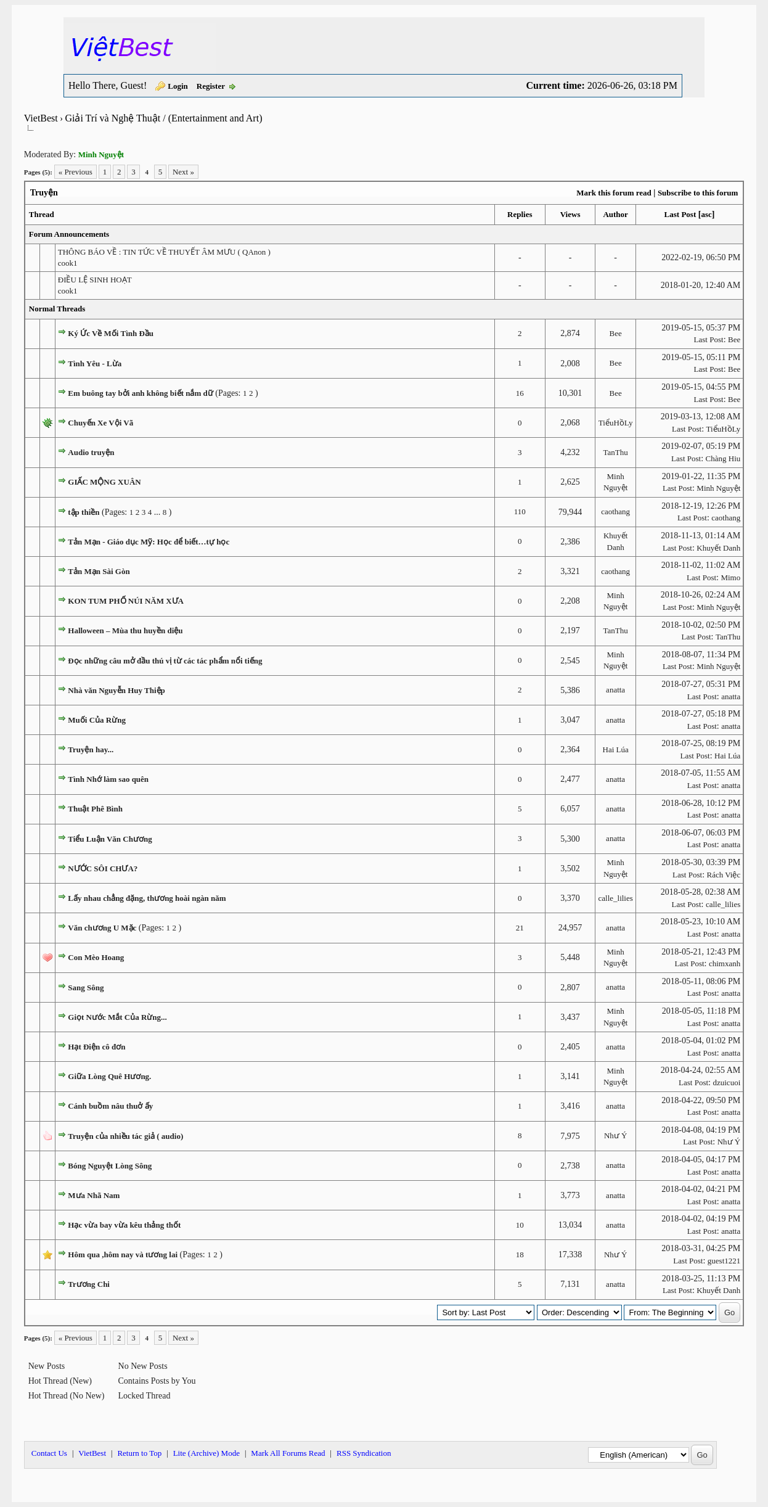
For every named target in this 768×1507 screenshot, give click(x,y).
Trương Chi (89, 1284)
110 (520, 511)
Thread (41, 214)
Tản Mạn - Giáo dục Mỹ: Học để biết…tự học (148, 541)
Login (178, 86)
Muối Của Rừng (97, 720)
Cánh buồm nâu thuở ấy (110, 1106)
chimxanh (724, 963)
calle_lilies (615, 898)
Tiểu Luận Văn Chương (110, 839)
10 (520, 1225)
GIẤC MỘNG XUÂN (104, 482)
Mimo (730, 577)
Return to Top (139, 1453)
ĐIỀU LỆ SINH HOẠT (95, 279)
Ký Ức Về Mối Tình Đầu (110, 333)
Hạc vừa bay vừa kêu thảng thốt (124, 1225)
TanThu (615, 452)
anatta (615, 689)
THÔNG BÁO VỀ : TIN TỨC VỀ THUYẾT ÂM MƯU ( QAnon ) (164, 252)
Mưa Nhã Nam (94, 1195)
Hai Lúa (616, 749)
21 (520, 927)
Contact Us (49, 1453)
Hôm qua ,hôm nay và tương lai (123, 1254)
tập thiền (83, 512)
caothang (615, 511)
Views (570, 214)
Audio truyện (91, 452)
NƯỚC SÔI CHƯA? (102, 868)
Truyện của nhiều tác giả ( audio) (125, 1136)
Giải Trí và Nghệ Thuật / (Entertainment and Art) (163, 118)
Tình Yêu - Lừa (94, 363)
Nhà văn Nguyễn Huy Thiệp (116, 690)
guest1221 (724, 1260)
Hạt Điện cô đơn (96, 1046)
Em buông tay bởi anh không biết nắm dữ (140, 393)
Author (615, 214)
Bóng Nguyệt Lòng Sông (110, 1165)
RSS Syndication (364, 1453)
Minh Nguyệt (718, 488)
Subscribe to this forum (698, 192)
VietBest (41, 118)
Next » (183, 171)
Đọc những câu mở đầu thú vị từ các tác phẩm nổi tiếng (165, 660)
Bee (616, 333)
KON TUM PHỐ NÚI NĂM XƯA (126, 601)
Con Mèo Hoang (96, 957)
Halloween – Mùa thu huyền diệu (125, 630)
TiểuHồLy (615, 422)
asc (706, 214)
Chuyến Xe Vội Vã (100, 422)
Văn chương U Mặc (102, 927)
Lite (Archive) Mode (206, 1453)
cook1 (68, 263)
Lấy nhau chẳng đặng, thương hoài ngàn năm (147, 898)
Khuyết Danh (718, 547)
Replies (519, 214)
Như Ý (615, 1135)
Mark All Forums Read (288, 1453)
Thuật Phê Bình (95, 808)
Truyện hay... (90, 749)
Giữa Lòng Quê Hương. (109, 1076)
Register (211, 86)
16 (520, 393)
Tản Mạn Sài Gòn (98, 571)
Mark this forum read (613, 192)
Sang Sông (86, 987)
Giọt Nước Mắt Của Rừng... (117, 1017)
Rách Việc (724, 874)
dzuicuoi (726, 1082)
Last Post (680, 214)
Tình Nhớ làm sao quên (108, 779)
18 (520, 1254)
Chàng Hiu (723, 458)
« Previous (75, 171)
